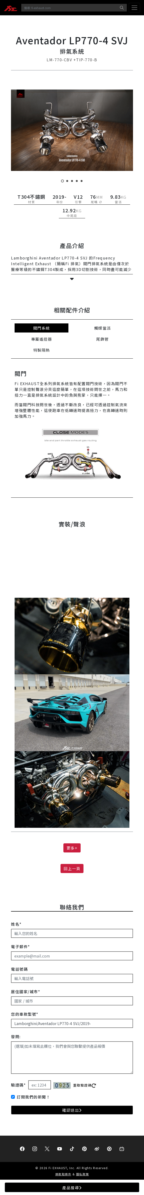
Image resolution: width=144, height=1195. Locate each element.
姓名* (16, 924)
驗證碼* (18, 1085)
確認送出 (72, 1110)
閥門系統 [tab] (41, 328)
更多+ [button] (72, 848)
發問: (16, 1036)
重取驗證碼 (84, 1085)
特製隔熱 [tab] (41, 350)
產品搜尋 (72, 1187)
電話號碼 (19, 969)
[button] (72, 279)
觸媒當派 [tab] (102, 328)
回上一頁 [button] (72, 868)
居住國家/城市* (25, 991)
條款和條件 (63, 1174)
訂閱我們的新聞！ (33, 1097)
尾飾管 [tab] (102, 339)
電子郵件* (20, 946)
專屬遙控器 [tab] (41, 339)
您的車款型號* (25, 1014)
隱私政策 (82, 1174)
